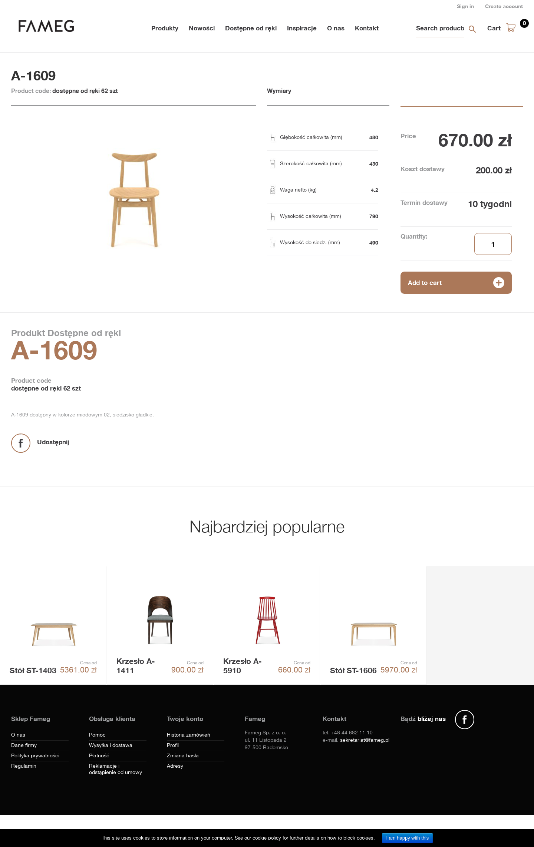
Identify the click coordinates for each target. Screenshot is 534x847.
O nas (336, 28)
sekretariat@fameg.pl (364, 740)
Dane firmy (24, 745)
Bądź (423, 719)
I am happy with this (407, 838)
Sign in (465, 6)
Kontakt (367, 28)
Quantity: (414, 236)
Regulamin (23, 766)
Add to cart (425, 282)
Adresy (175, 766)
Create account (504, 6)
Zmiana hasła (183, 755)
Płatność (99, 755)
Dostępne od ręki (251, 28)
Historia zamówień (188, 735)
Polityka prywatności (35, 755)
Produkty (164, 28)
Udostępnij (53, 442)
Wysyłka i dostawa (110, 745)
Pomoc (97, 735)
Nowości (202, 28)
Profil (173, 745)
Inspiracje (302, 28)
